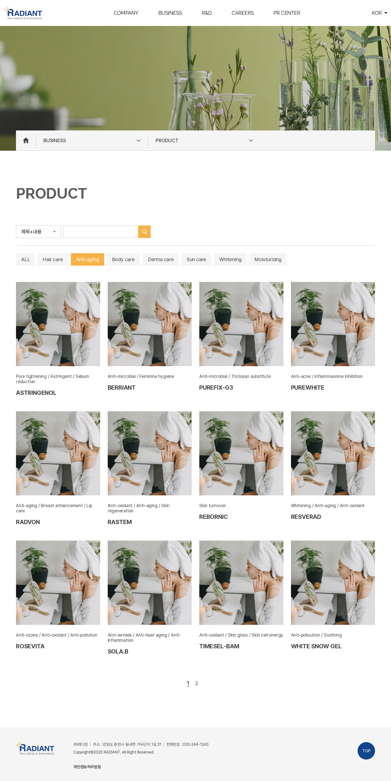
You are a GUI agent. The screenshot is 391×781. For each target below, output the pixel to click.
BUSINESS (170, 13)
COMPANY (126, 13)
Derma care (161, 259)
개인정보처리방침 (87, 767)
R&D (206, 13)
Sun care (196, 259)
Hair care (53, 259)
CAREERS (243, 13)
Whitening (230, 259)
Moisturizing (268, 259)
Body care (123, 259)
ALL (25, 259)
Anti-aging (87, 259)
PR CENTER (287, 13)
